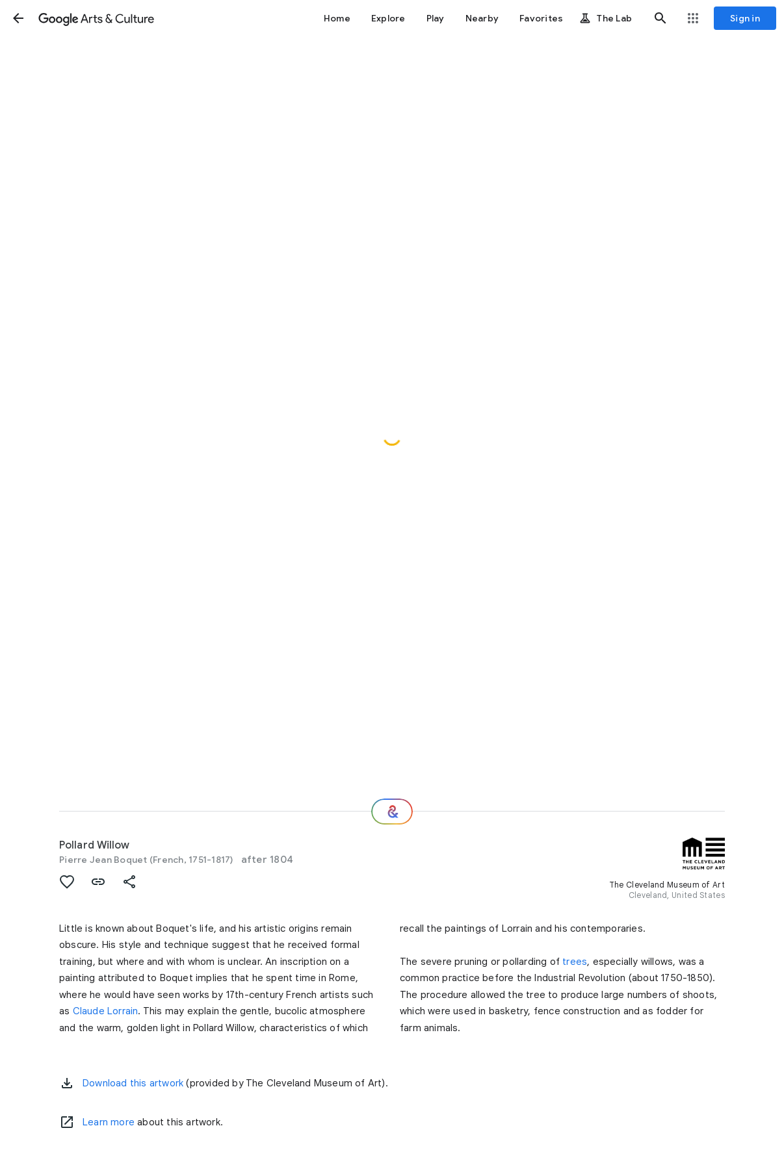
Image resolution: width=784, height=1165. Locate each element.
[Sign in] (745, 18)
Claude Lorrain (105, 1011)
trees (574, 961)
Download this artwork (133, 1083)
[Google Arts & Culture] (96, 18)
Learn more (109, 1122)
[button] (18, 18)
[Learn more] (67, 1122)
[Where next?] (392, 812)
